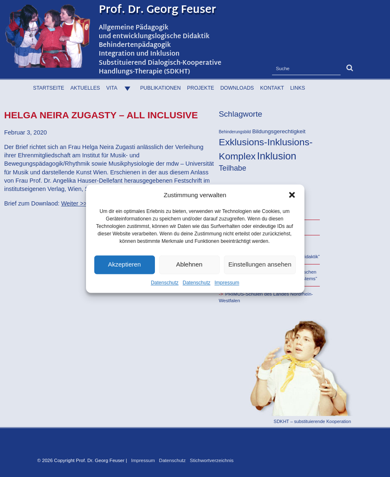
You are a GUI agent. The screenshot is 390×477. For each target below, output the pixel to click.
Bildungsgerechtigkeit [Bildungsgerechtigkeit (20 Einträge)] (278, 131)
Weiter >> (74, 203)
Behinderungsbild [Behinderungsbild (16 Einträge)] (235, 132)
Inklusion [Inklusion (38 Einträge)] (277, 155)
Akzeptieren (124, 264)
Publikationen (160, 88)
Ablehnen (189, 264)
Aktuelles (85, 88)
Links (297, 88)
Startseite (48, 88)
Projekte (200, 88)
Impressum (227, 283)
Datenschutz (165, 283)
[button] (292, 195)
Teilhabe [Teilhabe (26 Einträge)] (232, 168)
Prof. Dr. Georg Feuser (157, 10)
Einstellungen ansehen (260, 264)
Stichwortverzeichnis (211, 460)
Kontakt (272, 88)
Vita (120, 88)
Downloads (237, 88)
